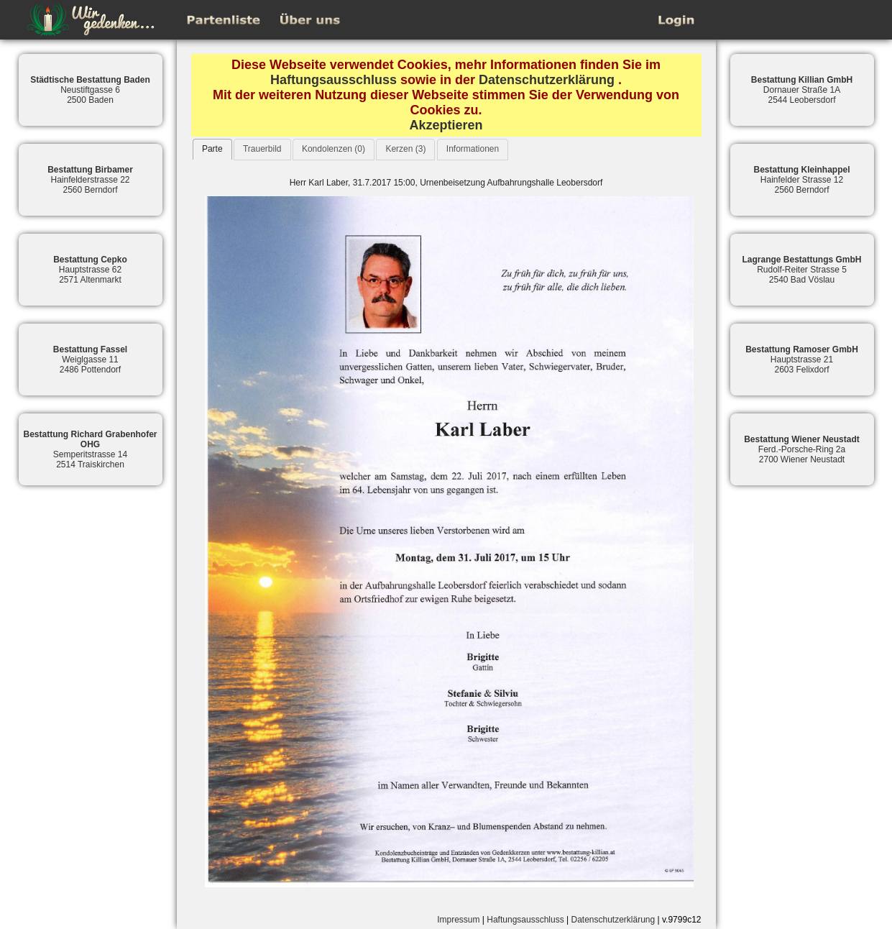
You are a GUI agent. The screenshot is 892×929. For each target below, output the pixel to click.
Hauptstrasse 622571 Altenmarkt (90, 270)
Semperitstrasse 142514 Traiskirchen (90, 449)
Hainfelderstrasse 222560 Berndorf (90, 180)
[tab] (212, 149)
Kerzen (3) (405, 149)
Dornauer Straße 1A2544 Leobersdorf (801, 90)
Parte (212, 149)
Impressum (458, 920)
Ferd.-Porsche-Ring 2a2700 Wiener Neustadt (802, 449)
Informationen (472, 149)
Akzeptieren (445, 125)
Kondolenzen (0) (333, 149)
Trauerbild (262, 149)
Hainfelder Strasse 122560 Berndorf (801, 180)
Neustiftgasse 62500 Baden (90, 90)
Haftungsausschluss (333, 80)
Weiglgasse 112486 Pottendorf (90, 359)
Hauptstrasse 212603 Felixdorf (801, 359)
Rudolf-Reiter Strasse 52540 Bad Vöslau (801, 270)
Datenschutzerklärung (547, 80)
